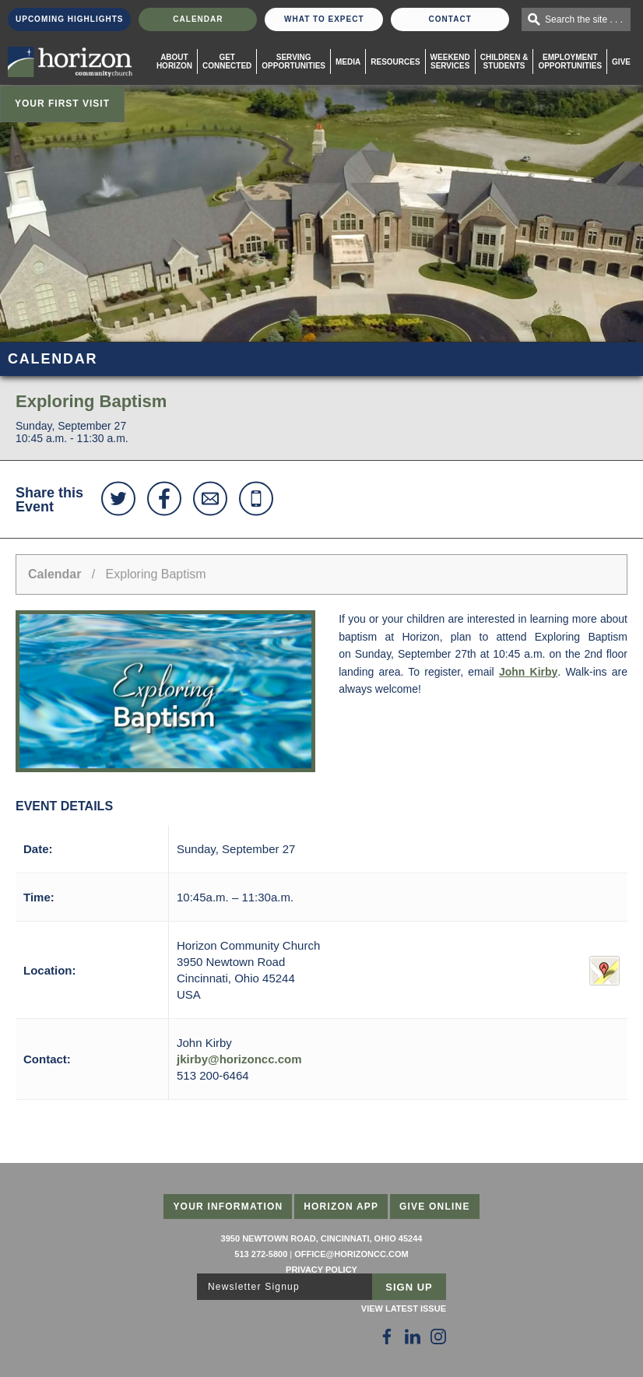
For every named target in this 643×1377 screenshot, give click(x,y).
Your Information (228, 1206)
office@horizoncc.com (351, 1254)
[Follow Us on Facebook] (387, 1336)
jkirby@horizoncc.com (239, 1059)
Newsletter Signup (254, 1286)
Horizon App (341, 1206)
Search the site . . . (584, 19)
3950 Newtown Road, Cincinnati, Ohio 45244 (322, 1238)
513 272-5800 (260, 1254)
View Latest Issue (403, 1308)
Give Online (434, 1206)
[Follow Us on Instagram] (438, 1336)
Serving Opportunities (293, 61)
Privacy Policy (321, 1269)
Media (348, 62)
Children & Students (504, 61)
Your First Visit (62, 103)
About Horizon (174, 61)
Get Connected (226, 61)
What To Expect (324, 19)
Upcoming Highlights (69, 19)
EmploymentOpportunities (570, 61)
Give (621, 62)
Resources (395, 62)
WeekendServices (450, 61)
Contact (450, 19)
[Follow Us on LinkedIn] (412, 1336)
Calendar (198, 19)
